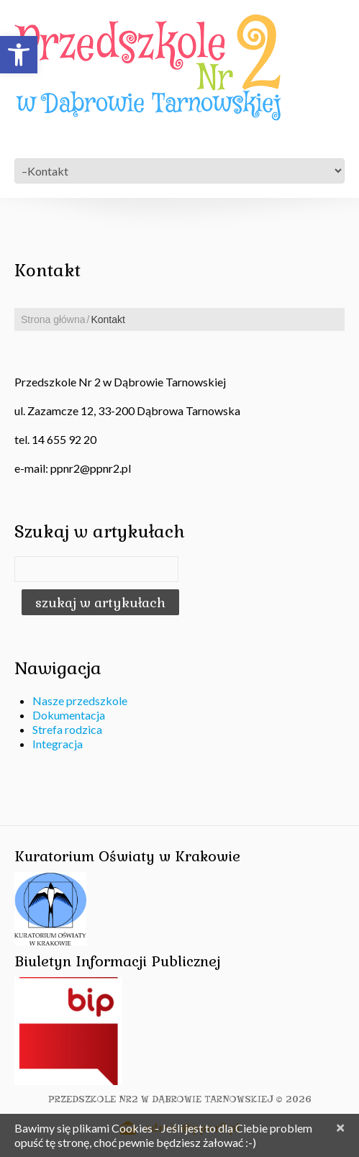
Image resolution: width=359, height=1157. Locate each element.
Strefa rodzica (67, 729)
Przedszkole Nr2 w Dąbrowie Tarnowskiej (160, 1099)
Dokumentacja (68, 715)
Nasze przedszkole (79, 700)
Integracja (57, 743)
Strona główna (53, 319)
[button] (18, 54)
